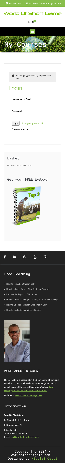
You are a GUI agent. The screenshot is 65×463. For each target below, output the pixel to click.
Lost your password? (32, 123)
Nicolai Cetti (43, 458)
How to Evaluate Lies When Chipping (23, 310)
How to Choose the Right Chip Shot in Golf (26, 305)
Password (17, 111)
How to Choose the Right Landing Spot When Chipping (32, 299)
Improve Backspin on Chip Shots (21, 294)
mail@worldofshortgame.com (25, 437)
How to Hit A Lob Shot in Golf (20, 284)
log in (25, 75)
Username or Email (21, 99)
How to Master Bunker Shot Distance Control (27, 289)
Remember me (20, 129)
